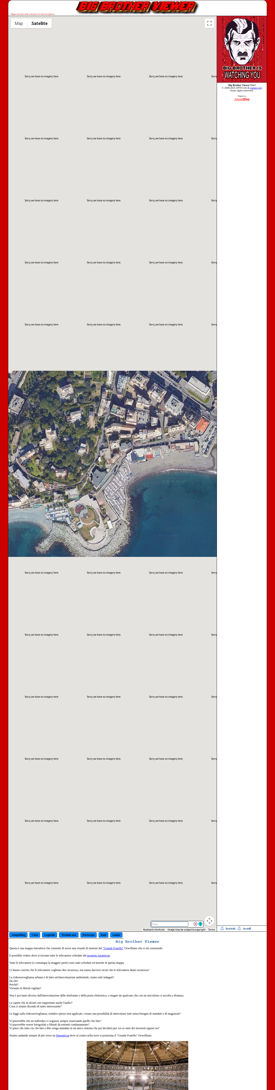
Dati (103, 935)
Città (35, 935)
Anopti (241, 99)
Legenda (49, 935)
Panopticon (62, 1035)
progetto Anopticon (98, 955)
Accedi (247, 928)
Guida (116, 935)
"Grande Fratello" (113, 948)
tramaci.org (256, 88)
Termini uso (68, 935)
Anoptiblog (18, 935)
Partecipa (89, 935)
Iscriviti (230, 928)
